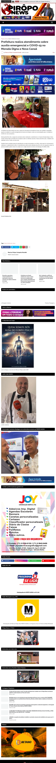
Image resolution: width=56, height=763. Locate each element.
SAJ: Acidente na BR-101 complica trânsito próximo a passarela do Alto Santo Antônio (46, 294)
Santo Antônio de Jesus (14, 38)
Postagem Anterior (6, 320)
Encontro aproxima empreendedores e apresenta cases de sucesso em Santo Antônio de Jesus (9, 295)
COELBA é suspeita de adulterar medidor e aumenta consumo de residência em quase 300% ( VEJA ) (31, 734)
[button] (52, 1)
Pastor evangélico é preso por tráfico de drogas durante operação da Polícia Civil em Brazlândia (35, 1)
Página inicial (4, 38)
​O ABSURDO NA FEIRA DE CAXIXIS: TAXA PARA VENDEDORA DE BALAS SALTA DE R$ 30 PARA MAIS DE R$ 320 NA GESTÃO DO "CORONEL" (31, 728)
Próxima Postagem (49, 320)
